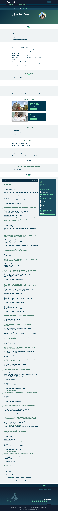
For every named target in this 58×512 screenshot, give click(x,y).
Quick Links (43, 1)
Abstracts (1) (43, 200)
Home (8, 8)
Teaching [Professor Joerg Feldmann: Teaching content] (29, 161)
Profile (28, 8)
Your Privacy (20, 508)
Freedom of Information (44, 508)
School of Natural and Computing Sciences (20, 39)
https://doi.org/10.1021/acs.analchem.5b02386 (17, 322)
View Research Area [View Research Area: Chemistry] (34, 119)
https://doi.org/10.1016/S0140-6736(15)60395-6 (17, 268)
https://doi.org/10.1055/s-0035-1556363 (15, 215)
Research (27, 1)
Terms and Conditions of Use (14, 508)
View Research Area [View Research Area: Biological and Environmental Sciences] (34, 109)
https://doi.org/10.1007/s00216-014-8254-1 (16, 293)
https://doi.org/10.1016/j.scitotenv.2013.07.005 (16, 473)
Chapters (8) (43, 191)
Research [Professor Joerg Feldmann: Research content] (29, 83)
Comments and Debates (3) (45, 203)
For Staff (44, 490)
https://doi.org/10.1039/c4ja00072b (15, 367)
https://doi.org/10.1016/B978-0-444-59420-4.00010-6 (18, 378)
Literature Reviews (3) (44, 207)
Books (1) (42, 186)
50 (18, 480)
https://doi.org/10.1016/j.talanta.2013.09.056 (16, 460)
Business (38, 1)
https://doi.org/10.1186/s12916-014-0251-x (16, 279)
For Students (39, 490)
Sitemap (49, 490)
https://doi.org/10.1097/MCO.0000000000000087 (17, 345)
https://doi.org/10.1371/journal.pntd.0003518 (16, 244)
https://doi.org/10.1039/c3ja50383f (15, 401)
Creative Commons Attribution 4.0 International (20, 135)
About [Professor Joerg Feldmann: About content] (29, 26)
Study (19, 1)
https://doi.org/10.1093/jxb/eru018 (15, 425)
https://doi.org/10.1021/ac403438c (15, 449)
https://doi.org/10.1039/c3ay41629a (15, 438)
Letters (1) (42, 205)
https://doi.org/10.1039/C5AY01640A (15, 191)
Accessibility (24, 508)
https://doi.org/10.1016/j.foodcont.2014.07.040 (17, 302)
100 (20, 480)
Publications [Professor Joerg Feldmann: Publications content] (29, 174)
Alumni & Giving (33, 1)
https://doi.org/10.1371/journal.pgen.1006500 (16, 227)
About (22, 1)
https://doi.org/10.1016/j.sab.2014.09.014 (16, 257)
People (25, 8)
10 (15, 480)
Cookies (28, 508)
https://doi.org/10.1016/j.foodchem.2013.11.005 (17, 388)
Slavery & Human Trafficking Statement (35, 508)
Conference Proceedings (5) (45, 192)
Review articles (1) (44, 208)
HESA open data (40, 134)
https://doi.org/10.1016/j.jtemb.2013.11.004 (16, 413)
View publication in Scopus (11, 205)
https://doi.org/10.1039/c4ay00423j (15, 355)
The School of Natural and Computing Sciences (18, 4)
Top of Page (49, 505)
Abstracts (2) (43, 196)
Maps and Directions (9, 501)
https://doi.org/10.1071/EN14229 (14, 332)
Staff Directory (9, 502)
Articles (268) (43, 201)
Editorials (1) (43, 204)
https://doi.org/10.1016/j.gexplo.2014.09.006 (16, 311)
